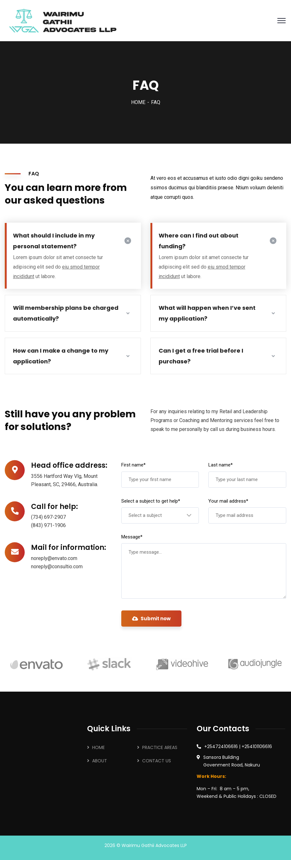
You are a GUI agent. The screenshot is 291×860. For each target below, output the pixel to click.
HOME (138, 102)
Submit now (151, 618)
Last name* (220, 465)
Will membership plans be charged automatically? (65, 313)
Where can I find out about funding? (198, 240)
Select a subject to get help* (150, 501)
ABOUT (99, 761)
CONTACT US (156, 761)
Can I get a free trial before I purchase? (201, 356)
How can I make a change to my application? (60, 356)
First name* (133, 465)
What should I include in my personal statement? (54, 240)
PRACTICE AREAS (159, 747)
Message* (131, 537)
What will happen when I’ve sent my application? (207, 313)
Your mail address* (228, 501)
